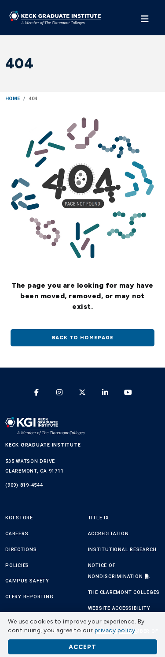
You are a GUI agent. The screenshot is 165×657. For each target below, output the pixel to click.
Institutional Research (122, 549)
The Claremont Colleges (124, 592)
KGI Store (19, 518)
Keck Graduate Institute (43, 445)
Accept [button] (82, 646)
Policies (17, 565)
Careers (16, 534)
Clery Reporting (29, 597)
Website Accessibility (119, 608)
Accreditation (108, 534)
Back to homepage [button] (83, 337)
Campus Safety (27, 581)
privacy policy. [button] (116, 630)
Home (12, 98)
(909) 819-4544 (24, 485)
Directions (21, 549)
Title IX (98, 518)
